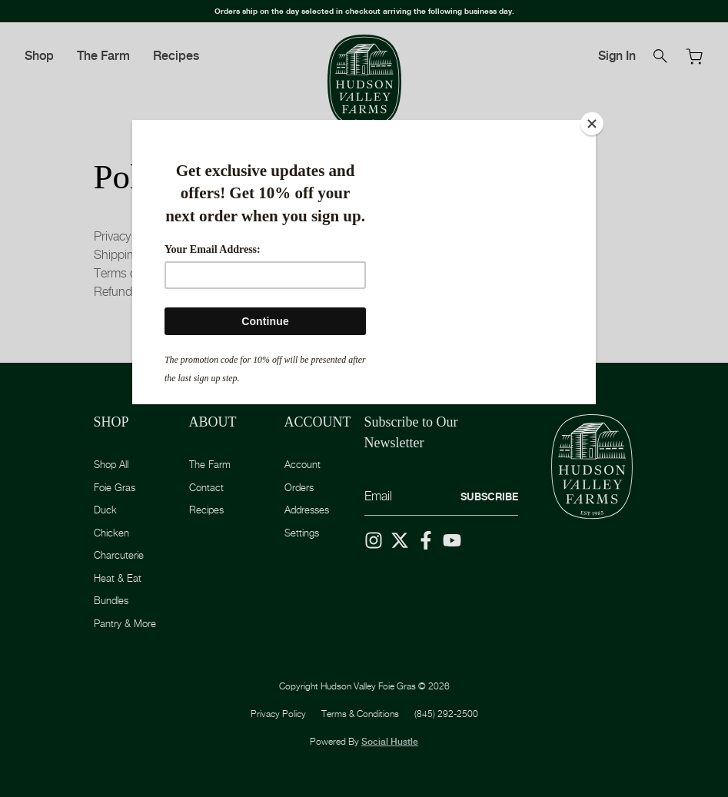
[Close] (591, 123)
